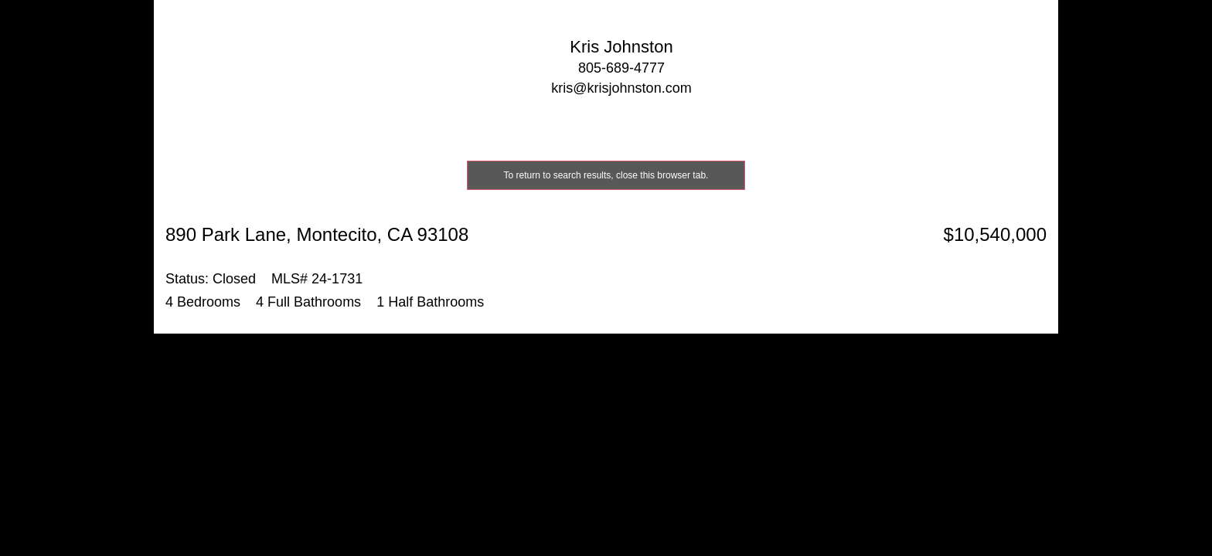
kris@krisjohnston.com (621, 88)
